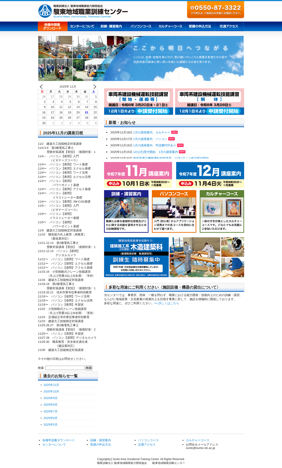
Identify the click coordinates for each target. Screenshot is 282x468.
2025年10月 (51, 391)
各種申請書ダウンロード (52, 27)
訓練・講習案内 (100, 440)
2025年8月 (51, 404)
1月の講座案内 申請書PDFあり (158, 145)
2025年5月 (51, 424)
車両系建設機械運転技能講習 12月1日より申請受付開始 (170, 158)
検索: (41, 368)
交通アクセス (229, 27)
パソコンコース (141, 27)
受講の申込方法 (200, 27)
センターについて (82, 27)
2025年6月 (51, 418)
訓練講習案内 (111, 27)
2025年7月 (51, 411)
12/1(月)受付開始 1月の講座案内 (158, 152)
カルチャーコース (170, 27)
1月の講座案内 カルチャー (155, 132)
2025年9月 (51, 398)
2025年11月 (51, 385)
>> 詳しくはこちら (166, 303)
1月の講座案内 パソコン (153, 139)
